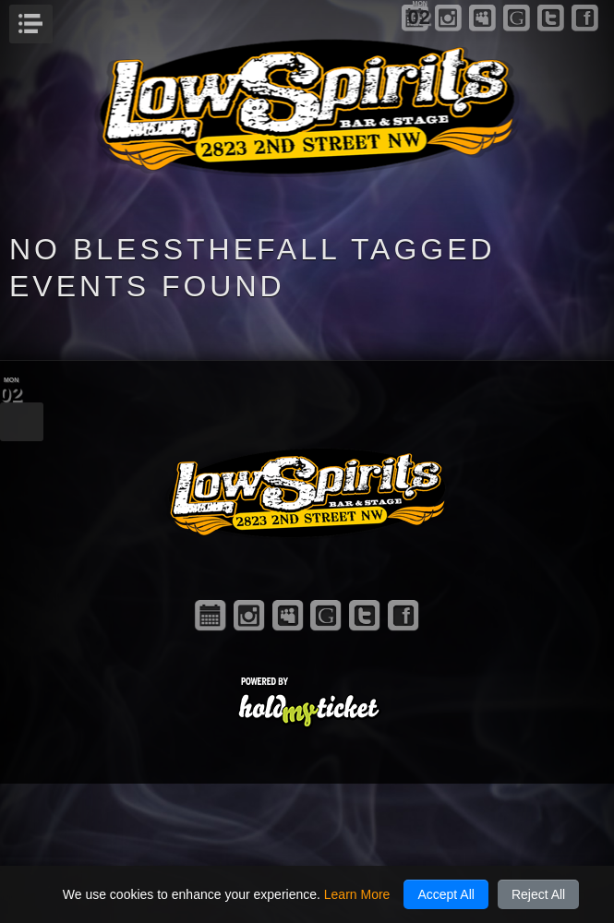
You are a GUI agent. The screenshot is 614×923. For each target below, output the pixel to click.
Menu (50, 18)
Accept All (445, 894)
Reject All (538, 894)
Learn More (357, 894)
